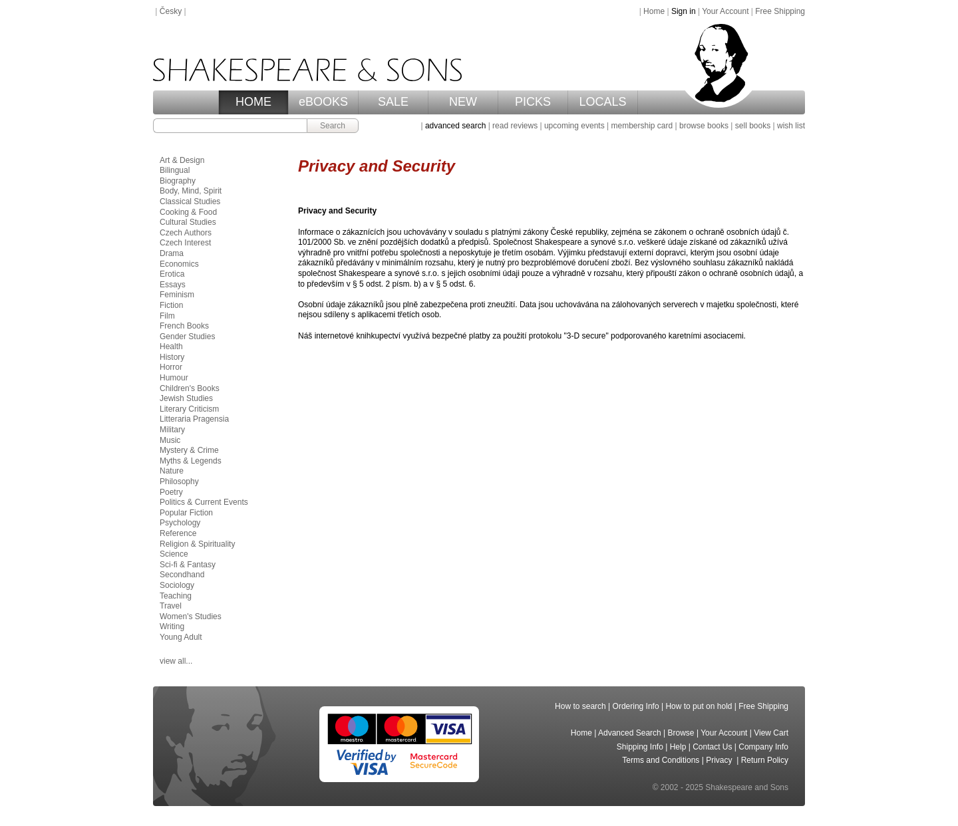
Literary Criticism (189, 409)
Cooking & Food (188, 212)
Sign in (683, 11)
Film (167, 316)
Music (170, 440)
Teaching (176, 596)
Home (654, 11)
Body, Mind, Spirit (191, 191)
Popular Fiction (186, 512)
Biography (178, 181)
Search (332, 125)
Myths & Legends (191, 461)
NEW (463, 101)
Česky (171, 11)
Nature (172, 471)
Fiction (171, 305)
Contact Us (712, 747)
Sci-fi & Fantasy (188, 564)
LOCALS (602, 101)
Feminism (177, 294)
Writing (172, 626)
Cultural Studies (188, 222)
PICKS (533, 101)
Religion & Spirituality (197, 544)
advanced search (455, 125)
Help (678, 747)
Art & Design (182, 160)
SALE (393, 101)
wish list (791, 125)
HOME (253, 101)
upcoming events (574, 125)
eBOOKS (323, 101)
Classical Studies (190, 201)
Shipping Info (640, 747)
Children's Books (190, 388)
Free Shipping (780, 11)
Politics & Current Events (204, 502)
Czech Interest (185, 242)
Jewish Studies (186, 398)
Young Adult (181, 637)
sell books (752, 125)
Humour (174, 377)
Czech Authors (186, 232)
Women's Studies (191, 616)
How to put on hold (698, 706)
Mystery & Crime (189, 450)
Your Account (725, 11)
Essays (173, 284)
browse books (703, 125)
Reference (178, 533)
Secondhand (182, 574)
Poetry (171, 492)
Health (171, 346)
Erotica (172, 274)
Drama (172, 253)
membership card (642, 125)
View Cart (771, 733)
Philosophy (179, 481)
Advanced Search (629, 733)
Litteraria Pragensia (194, 419)
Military (172, 429)
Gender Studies (187, 336)
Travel (171, 606)
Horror (171, 367)
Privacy (720, 760)
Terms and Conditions (660, 760)
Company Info (763, 747)
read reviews (515, 125)
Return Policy (764, 760)
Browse (681, 733)
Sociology (177, 585)
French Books (184, 326)
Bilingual (175, 170)
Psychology (180, 522)
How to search (580, 706)
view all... (176, 661)
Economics (179, 264)
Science (174, 554)
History (172, 357)
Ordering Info (636, 706)
